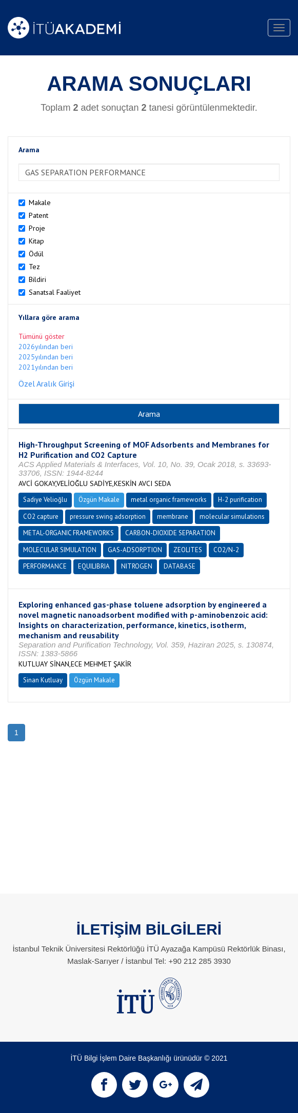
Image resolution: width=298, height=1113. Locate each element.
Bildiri (37, 279)
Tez (34, 266)
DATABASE (179, 566)
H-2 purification (240, 499)
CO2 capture (40, 516)
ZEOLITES (187, 549)
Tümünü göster (41, 336)
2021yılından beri (45, 367)
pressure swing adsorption (108, 516)
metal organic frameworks (169, 499)
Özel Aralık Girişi (46, 383)
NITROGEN (136, 566)
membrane (172, 516)
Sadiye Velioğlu (45, 499)
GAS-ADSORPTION (135, 549)
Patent (38, 215)
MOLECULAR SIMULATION (59, 549)
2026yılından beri (45, 346)
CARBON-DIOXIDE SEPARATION (170, 533)
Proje (37, 228)
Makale (40, 202)
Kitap (36, 241)
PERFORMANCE (45, 566)
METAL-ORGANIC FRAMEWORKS (68, 533)
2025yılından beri (45, 356)
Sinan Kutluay (43, 680)
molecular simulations (232, 516)
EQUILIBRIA (94, 566)
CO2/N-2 (226, 549)
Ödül (36, 253)
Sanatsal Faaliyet (55, 292)
